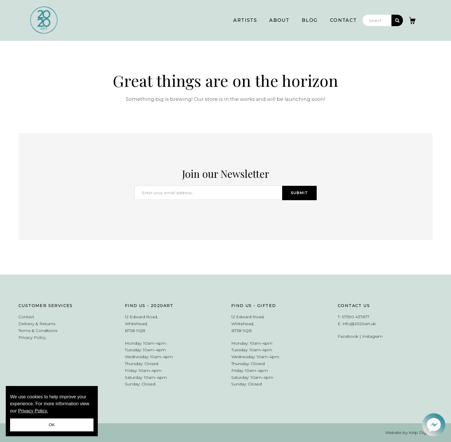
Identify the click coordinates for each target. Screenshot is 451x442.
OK (52, 424)
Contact (343, 20)
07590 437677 (355, 316)
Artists (245, 20)
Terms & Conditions (37, 330)
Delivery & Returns (36, 323)
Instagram (372, 336)
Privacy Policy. (33, 410)
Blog (309, 20)
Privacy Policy (32, 337)
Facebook (348, 336)
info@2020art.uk (359, 323)
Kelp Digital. (421, 432)
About (279, 20)
